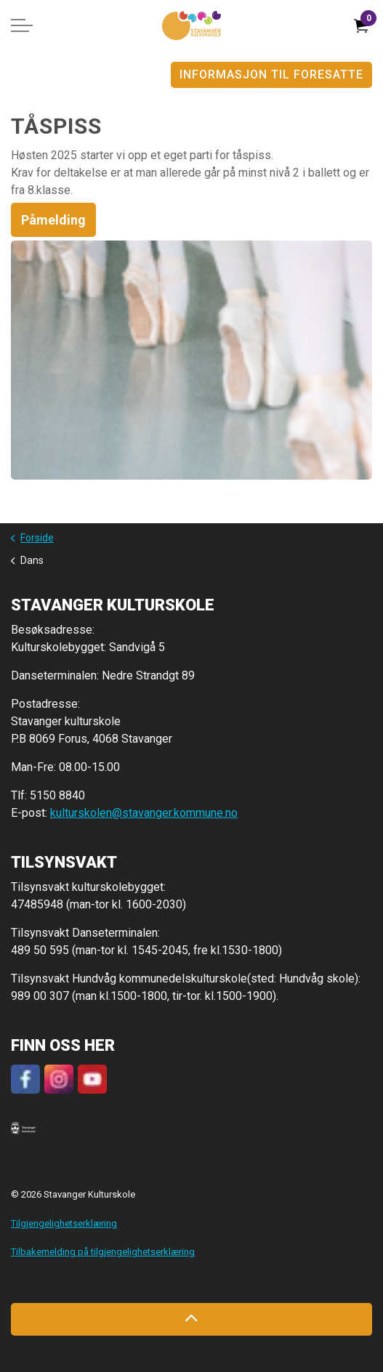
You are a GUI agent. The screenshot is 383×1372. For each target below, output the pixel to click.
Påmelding (53, 219)
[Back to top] (191, 1319)
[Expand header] (22, 25)
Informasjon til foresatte (271, 75)
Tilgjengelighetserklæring (64, 1223)
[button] (23, 1128)
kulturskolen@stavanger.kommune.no (144, 813)
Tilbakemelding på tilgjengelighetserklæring (103, 1251)
